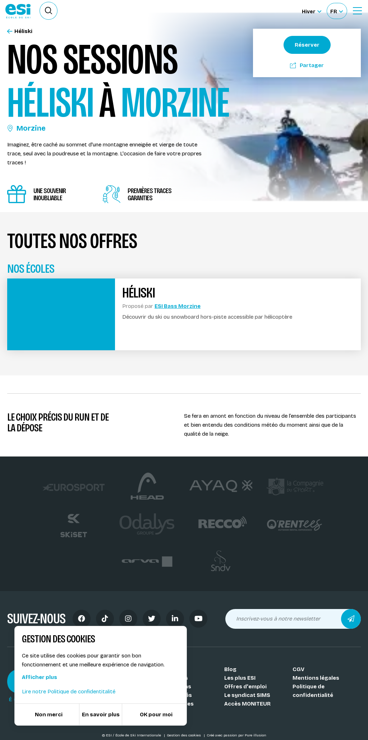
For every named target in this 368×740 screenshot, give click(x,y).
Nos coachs (172, 678)
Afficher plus (39, 677)
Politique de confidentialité (313, 690)
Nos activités (174, 695)
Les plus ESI (240, 678)
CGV (298, 669)
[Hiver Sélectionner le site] (311, 11)
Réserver (307, 45)
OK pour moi (156, 714)
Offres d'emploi (245, 686)
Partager (307, 65)
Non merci (49, 714)
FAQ (161, 712)
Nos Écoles (171, 669)
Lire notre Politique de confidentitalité (68, 691)
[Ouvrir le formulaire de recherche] (49, 11)
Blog (230, 669)
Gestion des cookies (184, 735)
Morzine (26, 128)
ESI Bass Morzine (178, 306)
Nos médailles (175, 704)
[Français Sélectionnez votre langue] (336, 11)
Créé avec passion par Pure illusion (236, 735)
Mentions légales (316, 678)
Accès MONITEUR (247, 704)
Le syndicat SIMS (247, 695)
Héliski (19, 31)
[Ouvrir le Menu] (357, 11)
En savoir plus (101, 714)
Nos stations (173, 686)
